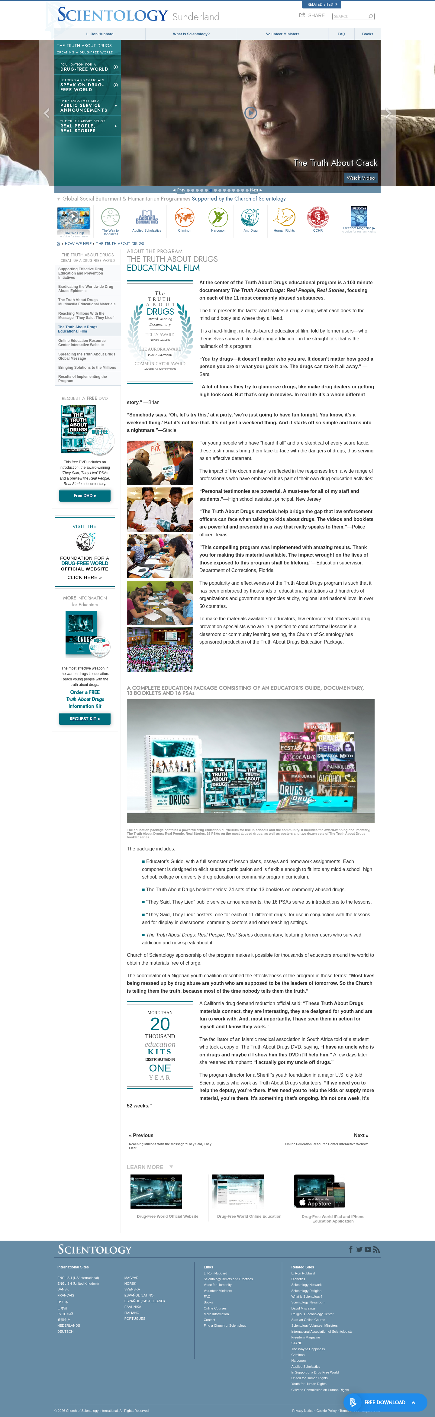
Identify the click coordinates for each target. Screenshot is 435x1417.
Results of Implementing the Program (82, 378)
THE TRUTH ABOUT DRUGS (120, 243)
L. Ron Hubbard (100, 34)
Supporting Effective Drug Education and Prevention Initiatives (80, 273)
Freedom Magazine (359, 229)
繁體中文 (64, 1320)
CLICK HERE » (84, 577)
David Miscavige (303, 1308)
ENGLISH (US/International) (78, 1278)
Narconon (218, 219)
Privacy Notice (302, 1410)
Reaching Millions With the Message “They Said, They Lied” (86, 315)
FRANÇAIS (65, 1295)
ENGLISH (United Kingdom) (78, 1283)
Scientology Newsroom (308, 1302)
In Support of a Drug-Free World (315, 1372)
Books (367, 34)
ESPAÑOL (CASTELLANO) (144, 1301)
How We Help (74, 233)
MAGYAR (131, 1278)
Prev (181, 190)
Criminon (184, 219)
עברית (63, 1301)
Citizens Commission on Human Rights (320, 1390)
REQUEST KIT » (85, 719)
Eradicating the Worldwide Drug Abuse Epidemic (85, 288)
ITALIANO (131, 1313)
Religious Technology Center (312, 1314)
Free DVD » (85, 496)
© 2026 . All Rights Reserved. (102, 1410)
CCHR (318, 219)
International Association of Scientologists (321, 1331)
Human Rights (284, 219)
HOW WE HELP (79, 243)
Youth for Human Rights (308, 1384)
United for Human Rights (309, 1378)
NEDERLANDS (68, 1325)
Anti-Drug (250, 219)
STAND (296, 1343)
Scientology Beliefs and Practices (228, 1279)
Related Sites (322, 4)
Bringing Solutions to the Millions (87, 367)
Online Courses (215, 1308)
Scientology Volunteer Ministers (314, 1325)
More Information (216, 1314)
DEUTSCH (65, 1331)
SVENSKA (132, 1289)
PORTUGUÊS (134, 1318)
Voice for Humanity (217, 1285)
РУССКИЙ (65, 1314)
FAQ (341, 34)
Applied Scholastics (147, 219)
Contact (209, 1320)
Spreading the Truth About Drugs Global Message (86, 356)
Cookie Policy (327, 1410)
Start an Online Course (308, 1320)
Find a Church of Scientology (225, 1325)
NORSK (130, 1283)
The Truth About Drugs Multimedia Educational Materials (86, 302)
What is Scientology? (191, 34)
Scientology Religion (306, 1291)
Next (254, 190)
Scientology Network (306, 1285)
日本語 (62, 1308)
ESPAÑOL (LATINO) (139, 1295)
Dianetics (298, 1279)
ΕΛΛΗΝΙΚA (132, 1307)
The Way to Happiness (110, 220)
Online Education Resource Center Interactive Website (82, 343)
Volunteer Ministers (282, 34)
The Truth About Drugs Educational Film (77, 329)
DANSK (63, 1289)
